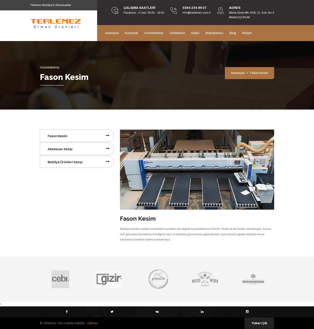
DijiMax (92, 323)
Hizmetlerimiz (153, 33)
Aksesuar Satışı (60, 149)
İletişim (247, 33)
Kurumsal (131, 33)
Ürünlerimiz (177, 33)
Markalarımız (214, 33)
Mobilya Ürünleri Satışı (65, 162)
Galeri (195, 33)
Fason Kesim (57, 136)
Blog (232, 33)
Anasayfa (112, 33)
